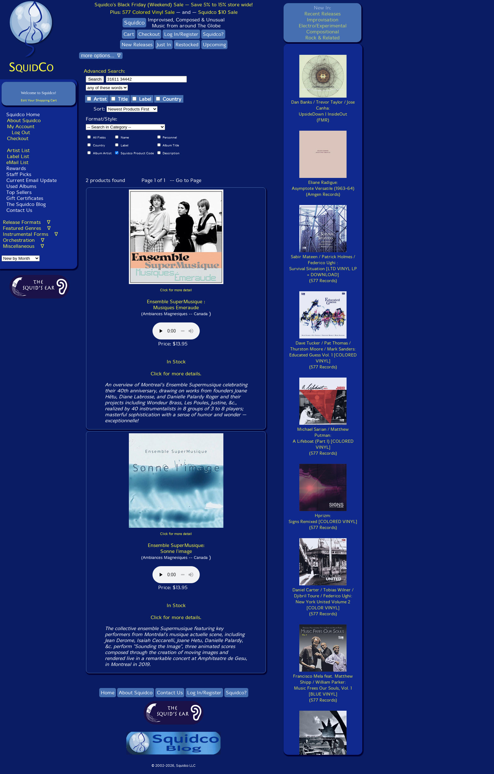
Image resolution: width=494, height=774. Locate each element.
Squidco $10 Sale (218, 12)
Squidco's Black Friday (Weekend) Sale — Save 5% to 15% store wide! (174, 5)
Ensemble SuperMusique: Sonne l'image (176, 548)
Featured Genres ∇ (27, 228)
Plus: (142, 12)
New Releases (137, 45)
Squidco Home (23, 114)
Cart (128, 34)
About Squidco (24, 120)
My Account (20, 126)
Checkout (17, 138)
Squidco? (213, 34)
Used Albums (21, 186)
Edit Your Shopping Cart (39, 100)
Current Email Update (31, 180)
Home (107, 693)
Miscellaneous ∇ (23, 246)
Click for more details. (176, 374)
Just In (164, 45)
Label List (18, 156)
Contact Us (18, 210)
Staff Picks (18, 174)
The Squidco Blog (26, 204)
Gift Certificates (24, 198)
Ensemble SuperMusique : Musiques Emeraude (176, 304)
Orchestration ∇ (23, 240)
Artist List (18, 150)
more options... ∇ (101, 55)
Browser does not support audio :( (176, 330)
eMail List (17, 162)
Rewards (16, 168)
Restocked (186, 45)
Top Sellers (19, 192)
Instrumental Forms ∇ (30, 234)
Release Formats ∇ (26, 222)
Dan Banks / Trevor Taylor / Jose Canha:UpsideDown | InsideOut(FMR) (323, 108)
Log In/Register (181, 34)
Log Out (21, 132)
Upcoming (214, 45)
